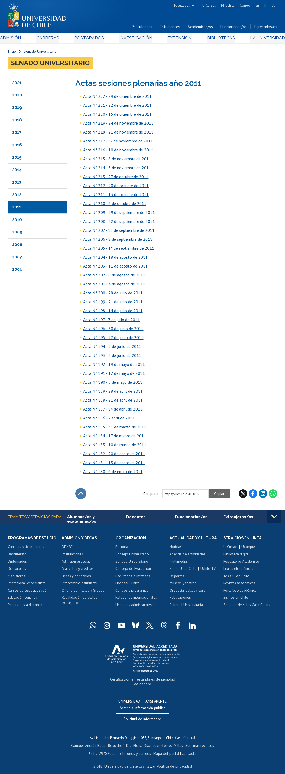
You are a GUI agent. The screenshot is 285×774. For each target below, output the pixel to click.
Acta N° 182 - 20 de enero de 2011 (114, 455)
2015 (17, 159)
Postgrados (91, 40)
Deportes (177, 578)
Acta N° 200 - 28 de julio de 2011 (113, 294)
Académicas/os (200, 28)
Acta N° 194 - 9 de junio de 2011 (112, 348)
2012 (17, 196)
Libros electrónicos (238, 570)
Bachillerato (17, 556)
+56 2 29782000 (106, 747)
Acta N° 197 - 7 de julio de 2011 (111, 321)
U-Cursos (209, 5)
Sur (185, 740)
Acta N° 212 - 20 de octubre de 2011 (116, 187)
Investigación (134, 40)
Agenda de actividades (187, 556)
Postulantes (142, 28)
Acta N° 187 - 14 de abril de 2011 (112, 410)
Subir (80, 495)
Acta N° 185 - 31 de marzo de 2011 (114, 428)
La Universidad (257, 40)
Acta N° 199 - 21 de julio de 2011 (113, 303)
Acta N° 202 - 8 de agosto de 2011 (114, 276)
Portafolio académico (240, 592)
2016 (17, 146)
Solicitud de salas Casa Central (247, 607)
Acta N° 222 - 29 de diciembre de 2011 (117, 98)
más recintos (199, 740)
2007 (17, 258)
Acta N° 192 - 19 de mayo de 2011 (114, 366)
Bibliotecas (213, 40)
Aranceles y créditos (77, 570)
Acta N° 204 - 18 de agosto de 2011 (115, 259)
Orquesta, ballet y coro (187, 592)
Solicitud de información (143, 714)
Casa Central (185, 732)
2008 (17, 246)
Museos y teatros (183, 585)
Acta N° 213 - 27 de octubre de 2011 (116, 178)
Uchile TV (208, 570)
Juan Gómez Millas (167, 740)
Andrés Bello (99, 740)
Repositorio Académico (241, 563)
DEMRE (67, 549)
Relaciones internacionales (136, 600)
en (257, 5)
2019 (17, 109)
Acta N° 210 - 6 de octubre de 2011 (114, 205)
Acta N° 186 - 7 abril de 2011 (109, 419)
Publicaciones (180, 600)
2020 (17, 96)
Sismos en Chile (235, 600)
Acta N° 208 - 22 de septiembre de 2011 (119, 223)
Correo (245, 5)
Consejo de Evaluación (133, 570)
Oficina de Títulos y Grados (83, 592)
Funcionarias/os (233, 28)
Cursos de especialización (28, 592)
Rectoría (121, 549)
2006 (17, 271)
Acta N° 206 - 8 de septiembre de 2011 (117, 241)
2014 (17, 171)
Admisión (19, 40)
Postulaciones (72, 556)
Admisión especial (76, 563)
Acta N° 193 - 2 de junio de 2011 (112, 357)
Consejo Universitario (132, 556)
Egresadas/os (265, 28)
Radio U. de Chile (183, 570)
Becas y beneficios (76, 578)
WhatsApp (273, 495)
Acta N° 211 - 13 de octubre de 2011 (116, 196)
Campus (82, 740)
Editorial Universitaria (186, 607)
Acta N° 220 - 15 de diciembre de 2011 (117, 116)
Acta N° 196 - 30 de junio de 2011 (113, 330)
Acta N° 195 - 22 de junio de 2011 (113, 339)
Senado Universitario (40, 53)
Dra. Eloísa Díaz (138, 740)
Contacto (184, 747)
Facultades (182, 5)
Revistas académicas (239, 585)
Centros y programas (131, 592)
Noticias (176, 549)
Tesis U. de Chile (236, 578)
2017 (17, 134)
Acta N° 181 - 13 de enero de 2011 (114, 464)
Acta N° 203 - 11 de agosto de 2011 (115, 267)
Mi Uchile (228, 5)
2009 (17, 233)
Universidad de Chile (122, 759)
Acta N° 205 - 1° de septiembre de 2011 (118, 250)
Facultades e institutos (132, 578)
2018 (17, 121)
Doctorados (17, 570)
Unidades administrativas (134, 607)
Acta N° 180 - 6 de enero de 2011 (113, 473)
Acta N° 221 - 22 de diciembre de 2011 (117, 107)
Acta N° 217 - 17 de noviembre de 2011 (118, 142)
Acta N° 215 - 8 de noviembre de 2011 (117, 160)
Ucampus (248, 549)
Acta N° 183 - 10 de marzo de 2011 (114, 446)
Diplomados (17, 563)
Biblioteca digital (236, 556)
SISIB (101, 759)
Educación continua (22, 600)
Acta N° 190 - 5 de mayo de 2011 (112, 384)
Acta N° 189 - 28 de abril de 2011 (113, 393)
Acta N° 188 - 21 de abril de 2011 (113, 401)
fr (265, 5)
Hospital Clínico (127, 585)
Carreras (53, 40)
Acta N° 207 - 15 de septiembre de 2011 (119, 232)
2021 (17, 84)
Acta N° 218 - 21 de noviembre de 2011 (118, 133)
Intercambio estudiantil (79, 585)
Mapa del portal (163, 747)
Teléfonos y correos (135, 747)
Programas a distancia (25, 607)
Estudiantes (170, 28)
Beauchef (118, 740)
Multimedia (178, 563)
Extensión (175, 40)
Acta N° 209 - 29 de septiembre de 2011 (119, 214)
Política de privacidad (171, 759)
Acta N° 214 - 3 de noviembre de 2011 (117, 169)
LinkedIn (263, 495)
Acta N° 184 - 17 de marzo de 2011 (114, 437)
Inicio (12, 53)
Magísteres (16, 578)
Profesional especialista (26, 585)
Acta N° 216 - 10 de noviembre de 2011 (118, 151)
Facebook (253, 495)
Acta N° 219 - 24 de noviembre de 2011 (118, 124)
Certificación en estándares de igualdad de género (143, 681)
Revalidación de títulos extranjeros (79, 603)
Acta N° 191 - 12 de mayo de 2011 (114, 375)
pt (273, 5)
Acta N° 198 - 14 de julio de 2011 (113, 312)
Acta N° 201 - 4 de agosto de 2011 (114, 285)
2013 (17, 184)
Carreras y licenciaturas (26, 549)
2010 (17, 221)
